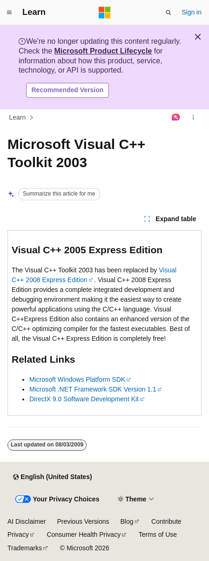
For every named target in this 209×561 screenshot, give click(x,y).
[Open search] (168, 12)
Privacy (18, 534)
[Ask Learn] (176, 117)
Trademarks (24, 548)
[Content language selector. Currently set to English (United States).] (52, 477)
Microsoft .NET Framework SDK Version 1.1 (92, 389)
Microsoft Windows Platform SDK (77, 379)
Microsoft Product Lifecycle (103, 51)
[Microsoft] (105, 13)
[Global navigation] (9, 12)
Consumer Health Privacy (84, 534)
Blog (127, 521)
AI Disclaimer (26, 521)
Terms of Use (158, 534)
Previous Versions (83, 521)
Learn (17, 117)
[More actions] (193, 117)
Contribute (166, 521)
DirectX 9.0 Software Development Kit (84, 399)
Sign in (192, 12)
